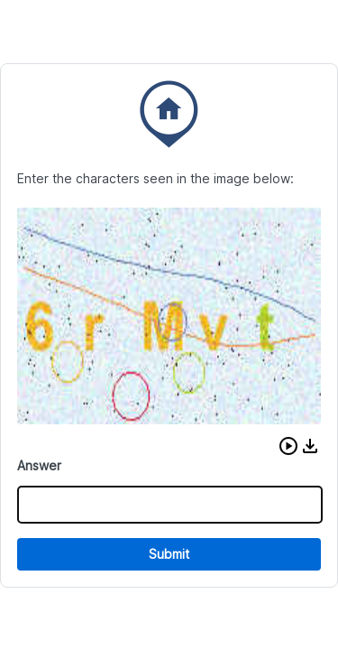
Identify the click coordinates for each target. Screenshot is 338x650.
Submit (169, 554)
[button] (288, 446)
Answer (39, 465)
